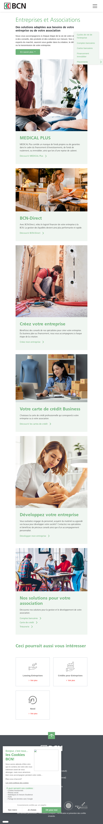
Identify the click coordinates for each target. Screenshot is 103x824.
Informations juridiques (47, 813)
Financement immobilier (83, 55)
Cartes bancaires (85, 48)
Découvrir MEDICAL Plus (31, 156)
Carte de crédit (27, 622)
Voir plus (32, 680)
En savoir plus (27, 52)
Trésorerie (24, 626)
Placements (82, 62)
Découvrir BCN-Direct (30, 233)
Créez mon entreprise (30, 342)
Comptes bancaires (86, 43)
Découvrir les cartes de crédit (34, 424)
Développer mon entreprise (33, 536)
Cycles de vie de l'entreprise (84, 36)
